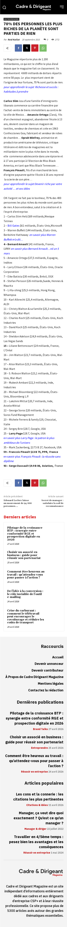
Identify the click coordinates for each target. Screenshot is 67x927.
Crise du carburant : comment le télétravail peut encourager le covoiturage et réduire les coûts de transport (25, 616)
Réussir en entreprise (34, 771)
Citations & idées (37, 805)
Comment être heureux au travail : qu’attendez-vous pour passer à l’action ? (25, 574)
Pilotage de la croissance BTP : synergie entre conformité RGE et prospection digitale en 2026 (24, 533)
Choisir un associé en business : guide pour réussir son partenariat (24, 555)
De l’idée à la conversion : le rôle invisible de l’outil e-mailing (25, 594)
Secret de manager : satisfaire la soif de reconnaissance (52, 503)
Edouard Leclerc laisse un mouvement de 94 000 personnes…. (18, 503)
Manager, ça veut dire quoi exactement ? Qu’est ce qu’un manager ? (38, 818)
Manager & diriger (35, 829)
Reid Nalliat (14, 39)
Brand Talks (40, 729)
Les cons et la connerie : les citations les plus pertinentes (38, 797)
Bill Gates (13, 225)
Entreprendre (11, 19)
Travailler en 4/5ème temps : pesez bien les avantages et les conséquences (36, 842)
